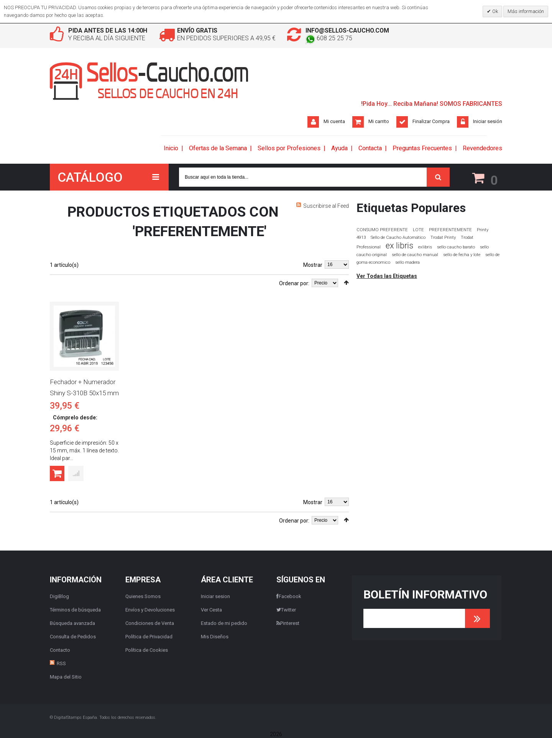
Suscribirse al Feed (326, 206)
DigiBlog (59, 596)
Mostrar (312, 265)
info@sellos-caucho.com (348, 30)
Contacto (60, 650)
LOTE (418, 229)
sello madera (407, 262)
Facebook (288, 596)
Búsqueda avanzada (72, 623)
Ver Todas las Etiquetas (386, 276)
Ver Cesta (211, 610)
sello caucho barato (456, 247)
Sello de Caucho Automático (398, 237)
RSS (61, 663)
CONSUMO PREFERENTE (382, 229)
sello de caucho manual (415, 254)
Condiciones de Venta (149, 623)
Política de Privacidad (148, 636)
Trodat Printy (443, 237)
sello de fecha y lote (461, 254)
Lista (63, 282)
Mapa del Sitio (66, 677)
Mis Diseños (214, 636)
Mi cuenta (334, 121)
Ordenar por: (294, 283)
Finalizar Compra (431, 121)
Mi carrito (378, 121)
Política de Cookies (146, 650)
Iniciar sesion (215, 596)
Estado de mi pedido (224, 623)
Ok (494, 11)
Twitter (286, 610)
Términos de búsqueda (75, 610)
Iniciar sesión (487, 121)
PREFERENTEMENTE (450, 229)
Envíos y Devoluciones (150, 610)
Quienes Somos (143, 596)
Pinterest (287, 623)
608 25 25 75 (329, 38)
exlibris (425, 247)
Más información (526, 11)
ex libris (399, 245)
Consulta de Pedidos (73, 636)
